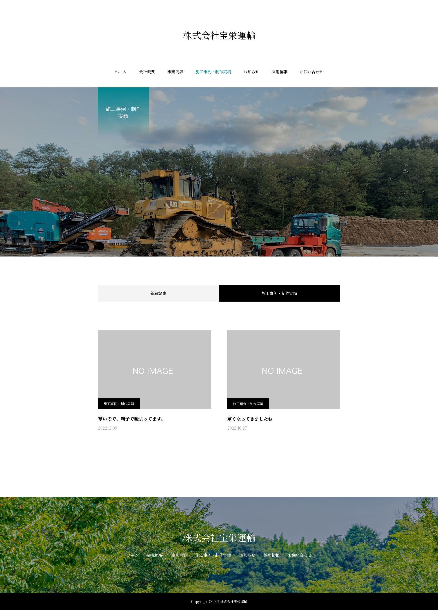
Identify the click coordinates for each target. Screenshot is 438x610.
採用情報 (279, 71)
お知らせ (251, 71)
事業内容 (175, 71)
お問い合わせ (311, 71)
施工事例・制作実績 (213, 71)
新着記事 (158, 293)
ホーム (121, 71)
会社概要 (147, 71)
